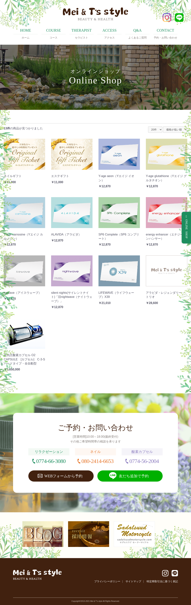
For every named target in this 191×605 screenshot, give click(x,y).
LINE (179, 17)
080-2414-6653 (97, 461)
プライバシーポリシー (107, 581)
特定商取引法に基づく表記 (162, 581)
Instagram (167, 17)
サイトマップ (133, 581)
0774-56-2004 (144, 461)
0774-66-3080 (51, 461)
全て (7, 119)
